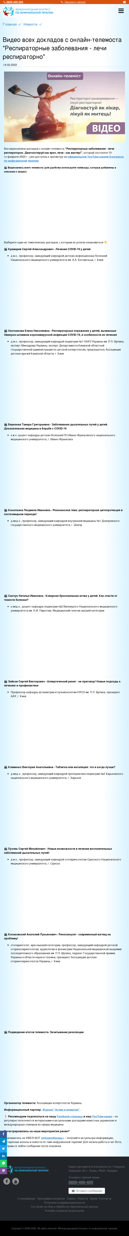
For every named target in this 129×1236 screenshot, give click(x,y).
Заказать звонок (73, 2)
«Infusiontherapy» (52, 1138)
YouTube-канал (102, 1116)
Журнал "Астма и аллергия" (61, 1110)
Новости (30, 24)
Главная (10, 24)
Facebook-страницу (70, 1116)
